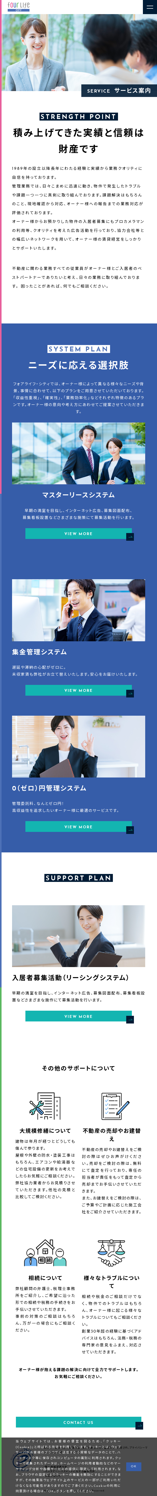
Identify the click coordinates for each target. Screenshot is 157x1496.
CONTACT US (102, 1423)
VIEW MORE (98, 535)
